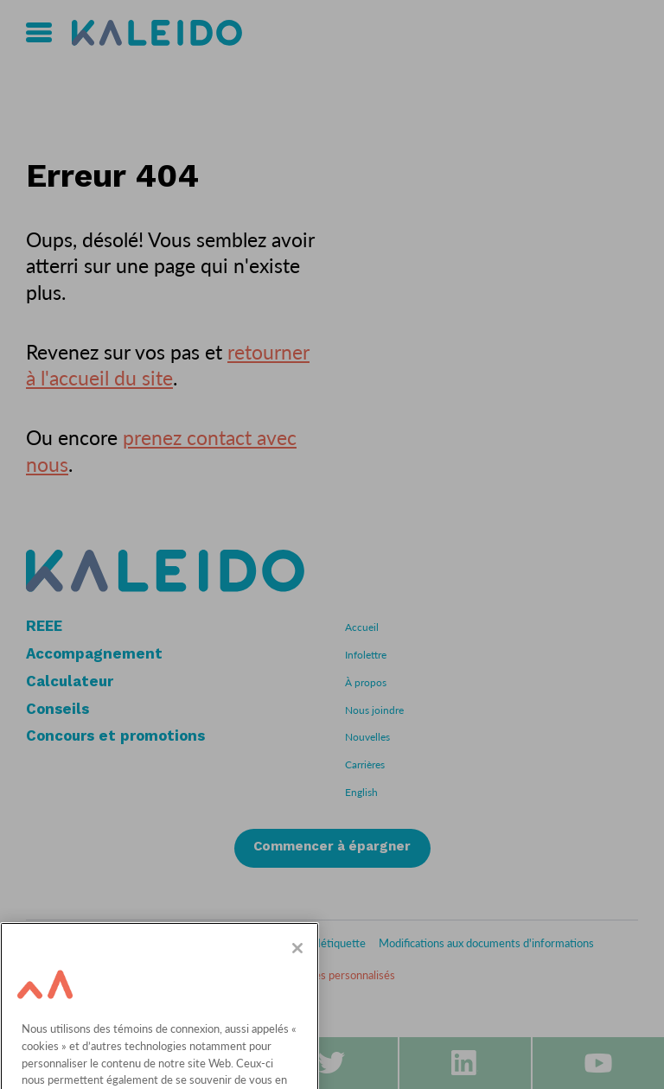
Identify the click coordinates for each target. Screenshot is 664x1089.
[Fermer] (297, 966)
